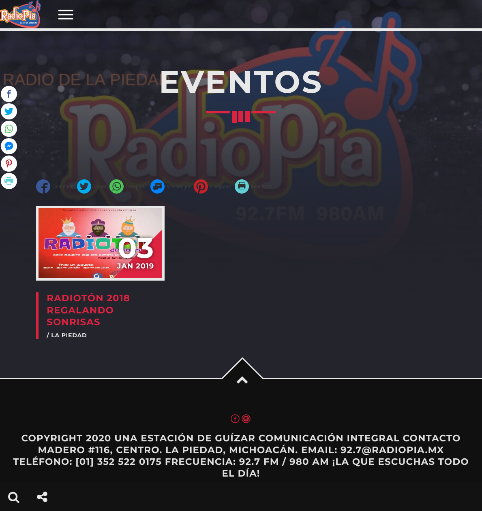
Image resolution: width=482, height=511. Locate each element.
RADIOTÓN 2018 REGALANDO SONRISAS (88, 309)
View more (100, 243)
